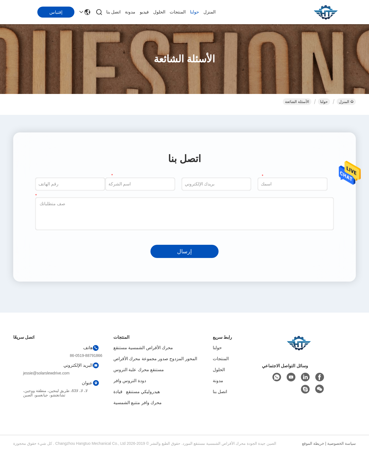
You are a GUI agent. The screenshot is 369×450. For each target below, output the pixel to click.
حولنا (194, 12)
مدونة (130, 12)
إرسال (184, 251)
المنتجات (178, 12)
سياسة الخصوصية (341, 443)
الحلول (159, 12)
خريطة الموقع (313, 443)
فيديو (144, 12)
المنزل (209, 12)
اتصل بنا (113, 12)
